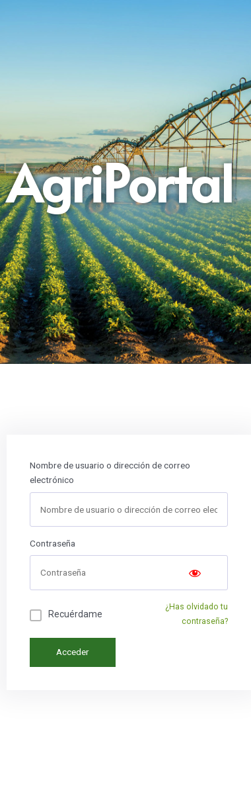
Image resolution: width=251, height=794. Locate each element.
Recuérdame (75, 614)
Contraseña (52, 543)
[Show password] (195, 572)
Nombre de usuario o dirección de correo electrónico (110, 473)
